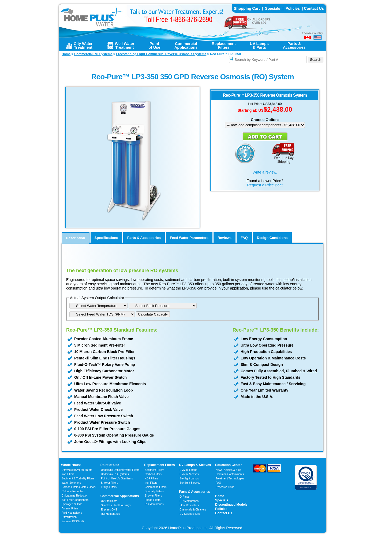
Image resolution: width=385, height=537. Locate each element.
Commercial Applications (119, 496)
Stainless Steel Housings (116, 505)
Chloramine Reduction (75, 495)
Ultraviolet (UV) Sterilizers (77, 469)
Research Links (225, 487)
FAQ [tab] (244, 238)
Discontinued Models (231, 504)
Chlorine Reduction (73, 491)
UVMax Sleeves (189, 474)
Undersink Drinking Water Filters (120, 469)
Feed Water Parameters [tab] (189, 238)
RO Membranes (110, 513)
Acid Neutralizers (72, 512)
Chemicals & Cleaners (193, 509)
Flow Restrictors (189, 505)
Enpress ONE (109, 509)
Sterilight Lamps (189, 478)
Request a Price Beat (264, 185)
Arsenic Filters (70, 508)
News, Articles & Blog (228, 469)
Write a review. (265, 172)
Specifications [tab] (106, 238)
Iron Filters (68, 474)
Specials (221, 500)
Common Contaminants (230, 474)
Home (219, 496)
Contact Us (223, 513)
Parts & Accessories (194, 492)
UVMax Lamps (188, 469)
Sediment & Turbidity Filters (78, 478)
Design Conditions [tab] (272, 238)
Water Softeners (71, 482)
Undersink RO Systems (115, 474)
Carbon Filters (79, 487)
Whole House (71, 465)
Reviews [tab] (224, 238)
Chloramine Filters (155, 487)
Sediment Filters (154, 469)
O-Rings (184, 496)
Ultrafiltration (69, 517)
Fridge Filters (109, 487)
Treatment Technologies (230, 478)
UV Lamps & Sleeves (195, 465)
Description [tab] (75, 238)
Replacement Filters (159, 465)
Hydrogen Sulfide (72, 504)
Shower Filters (109, 482)
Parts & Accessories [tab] (144, 238)
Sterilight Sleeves (190, 482)
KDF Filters (151, 478)
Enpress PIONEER (73, 521)
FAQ (218, 482)
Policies (221, 509)
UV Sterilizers (109, 501)
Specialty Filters (154, 491)
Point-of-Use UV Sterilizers (117, 478)
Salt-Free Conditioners (75, 499)
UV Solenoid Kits (190, 513)
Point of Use (109, 465)
